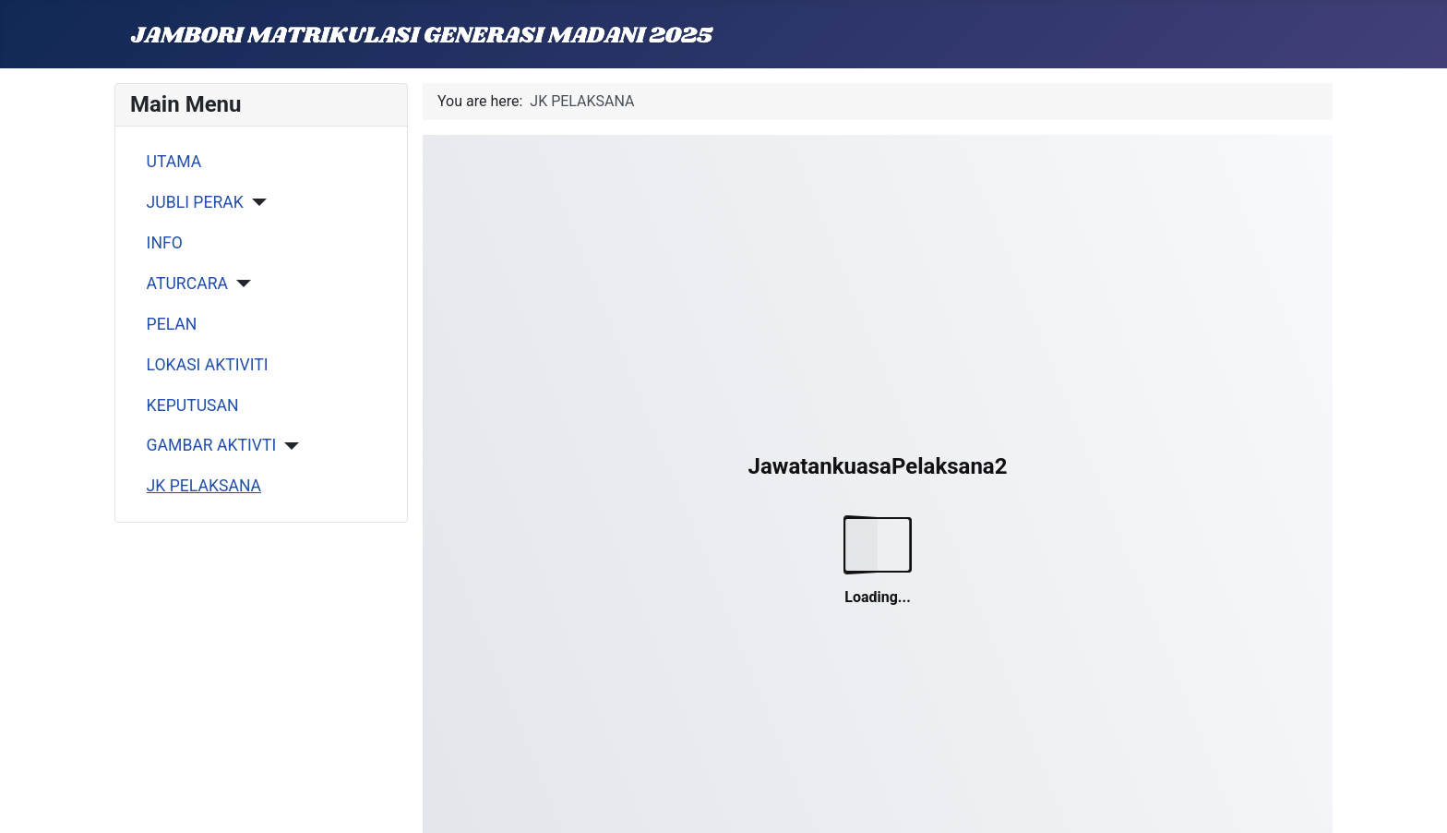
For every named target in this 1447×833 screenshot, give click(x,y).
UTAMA (174, 161)
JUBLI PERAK (195, 202)
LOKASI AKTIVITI (208, 365)
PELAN (172, 324)
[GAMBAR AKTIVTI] (287, 446)
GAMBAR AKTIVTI (212, 445)
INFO (165, 243)
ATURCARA (187, 283)
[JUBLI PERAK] (255, 202)
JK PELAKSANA (204, 486)
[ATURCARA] (239, 283)
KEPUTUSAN (193, 405)
